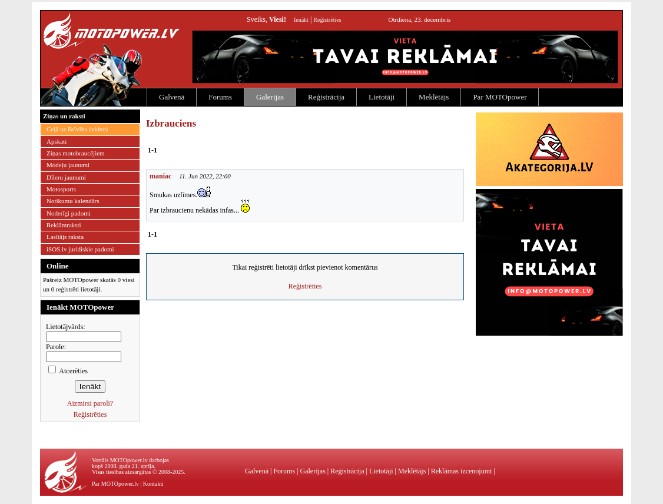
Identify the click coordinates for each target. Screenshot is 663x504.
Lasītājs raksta (65, 236)
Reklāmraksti (64, 224)
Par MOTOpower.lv (115, 483)
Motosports (61, 189)
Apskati (57, 141)
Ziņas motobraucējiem (76, 153)
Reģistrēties (327, 19)
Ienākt (301, 19)
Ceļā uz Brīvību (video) (77, 128)
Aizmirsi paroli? (90, 403)
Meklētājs (434, 96)
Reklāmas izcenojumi (461, 471)
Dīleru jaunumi (66, 177)
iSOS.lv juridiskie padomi (80, 249)
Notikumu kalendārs (73, 200)
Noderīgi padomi (69, 213)
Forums (220, 96)
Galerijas (270, 96)
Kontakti (153, 483)
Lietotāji (382, 96)
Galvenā (171, 96)
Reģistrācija (326, 96)
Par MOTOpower (499, 96)
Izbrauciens (171, 123)
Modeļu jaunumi (68, 164)
